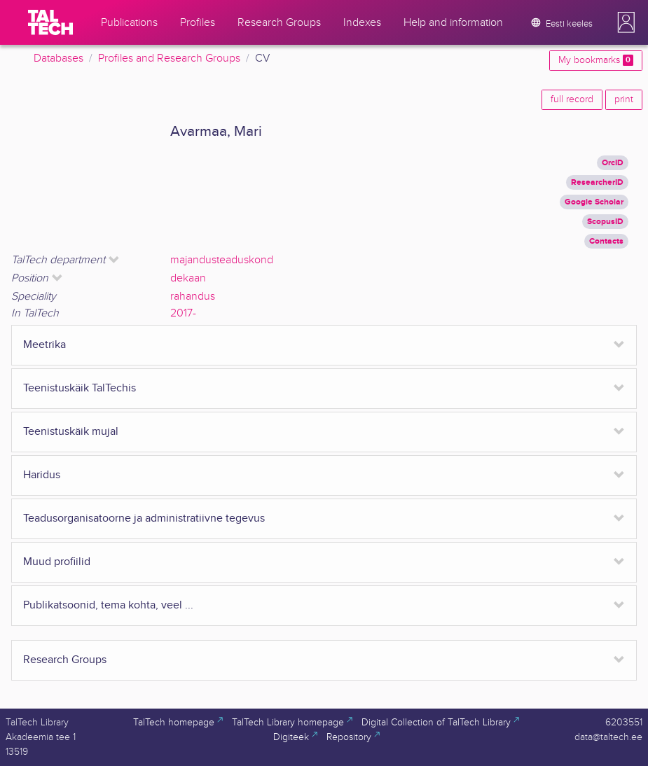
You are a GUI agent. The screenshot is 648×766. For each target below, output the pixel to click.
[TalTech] (50, 22)
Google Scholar (594, 202)
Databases (58, 58)
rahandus (192, 296)
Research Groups (64, 660)
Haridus (41, 475)
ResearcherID (597, 182)
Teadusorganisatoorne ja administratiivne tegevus (144, 518)
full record (572, 99)
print (623, 99)
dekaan (188, 278)
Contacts (606, 241)
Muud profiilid (56, 562)
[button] (626, 22)
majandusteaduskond (221, 260)
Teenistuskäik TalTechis (79, 388)
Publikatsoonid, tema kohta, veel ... (108, 605)
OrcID (612, 163)
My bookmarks (595, 60)
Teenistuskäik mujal (70, 431)
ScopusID (605, 221)
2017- (183, 313)
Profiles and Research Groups (169, 58)
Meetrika (44, 344)
